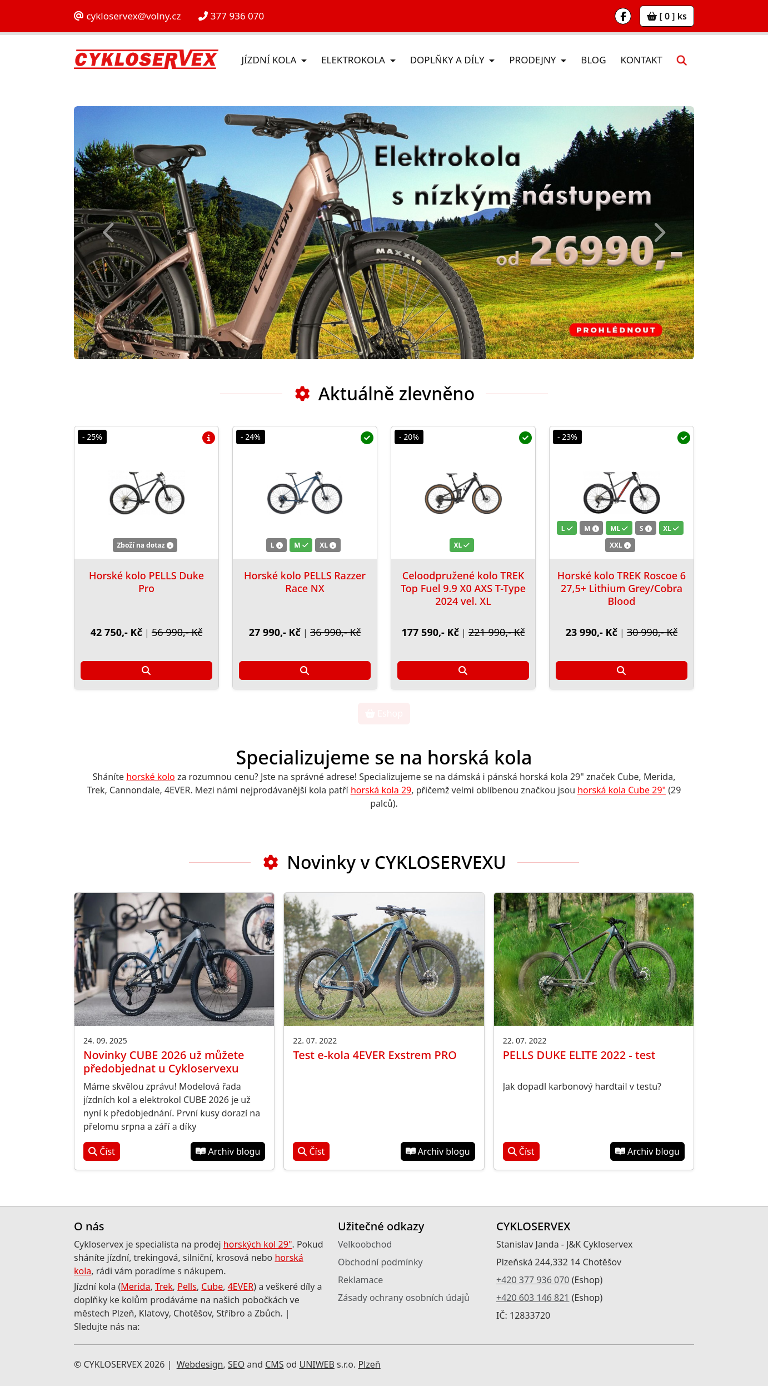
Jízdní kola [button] (269, 59)
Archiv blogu (228, 1151)
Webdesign (200, 1364)
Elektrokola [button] (354, 59)
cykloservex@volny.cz (127, 15)
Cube (212, 1286)
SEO (236, 1364)
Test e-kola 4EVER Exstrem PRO (375, 1054)
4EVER (241, 1286)
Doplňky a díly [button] (448, 59)
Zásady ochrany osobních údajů (404, 1297)
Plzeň (369, 1364)
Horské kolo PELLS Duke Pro (146, 582)
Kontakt (641, 59)
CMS (274, 1364)
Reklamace (360, 1280)
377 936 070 (231, 15)
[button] (682, 59)
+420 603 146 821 (532, 1297)
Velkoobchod (365, 1244)
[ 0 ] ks (667, 16)
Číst (101, 1151)
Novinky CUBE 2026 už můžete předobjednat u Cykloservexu (164, 1061)
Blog (593, 59)
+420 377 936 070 (532, 1280)
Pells (187, 1286)
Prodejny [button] (533, 59)
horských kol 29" (257, 1244)
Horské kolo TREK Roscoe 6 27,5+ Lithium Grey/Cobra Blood (621, 588)
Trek (164, 1286)
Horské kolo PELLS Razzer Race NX (305, 582)
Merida (135, 1286)
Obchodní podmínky (380, 1262)
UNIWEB (316, 1364)
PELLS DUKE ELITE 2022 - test (579, 1054)
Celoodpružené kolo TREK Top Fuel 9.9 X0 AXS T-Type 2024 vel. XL (463, 588)
